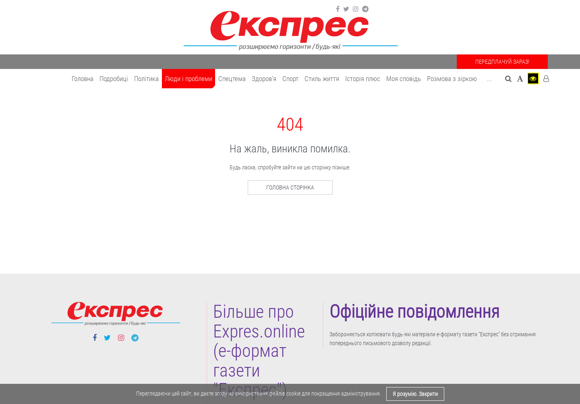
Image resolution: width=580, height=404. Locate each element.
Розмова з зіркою (452, 79)
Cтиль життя (321, 79)
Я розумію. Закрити (415, 394)
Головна (82, 79)
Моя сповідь (403, 79)
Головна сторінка (290, 187)
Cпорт (290, 79)
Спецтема (232, 79)
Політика (146, 79)
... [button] (489, 79)
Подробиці (113, 79)
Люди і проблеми (188, 79)
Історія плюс (362, 79)
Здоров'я (264, 79)
